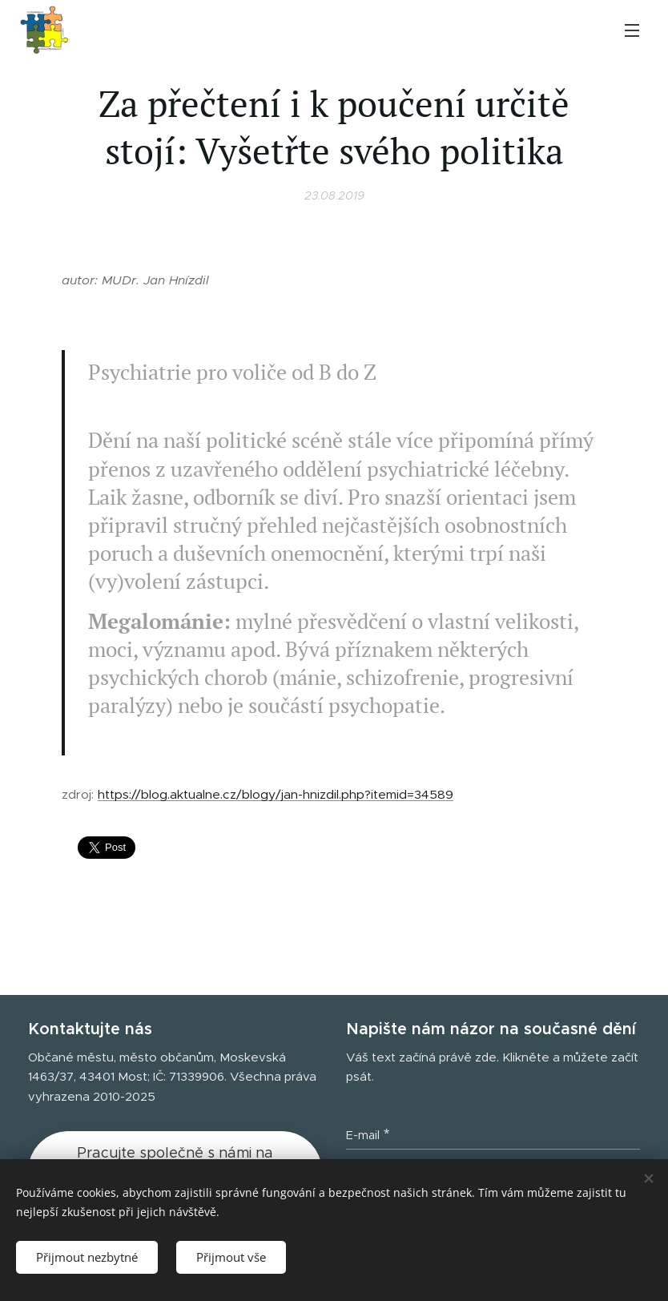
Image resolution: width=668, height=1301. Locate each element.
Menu (632, 30)
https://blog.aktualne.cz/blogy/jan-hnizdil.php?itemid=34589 (275, 795)
